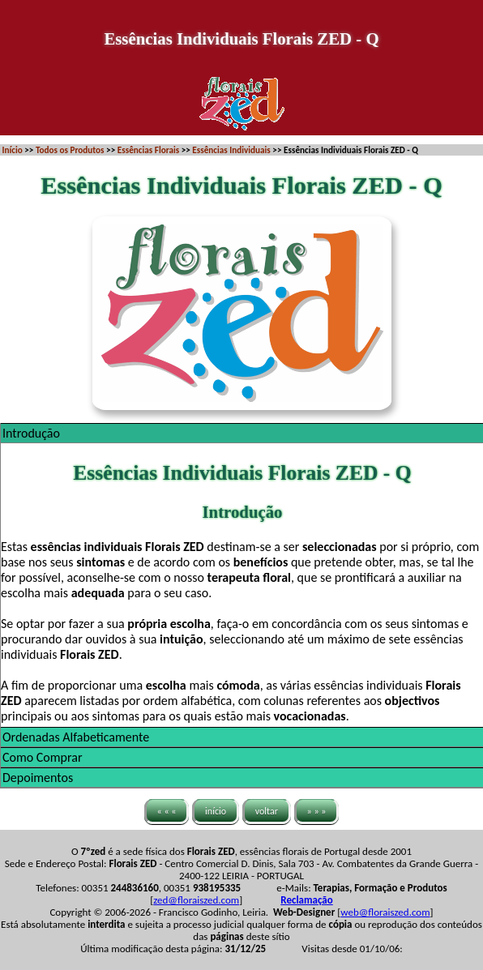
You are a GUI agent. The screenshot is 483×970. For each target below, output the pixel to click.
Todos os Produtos (70, 150)
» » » (317, 811)
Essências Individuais (231, 150)
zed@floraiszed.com (196, 900)
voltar (266, 811)
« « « (167, 811)
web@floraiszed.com (385, 912)
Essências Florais (148, 150)
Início (12, 150)
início (215, 811)
